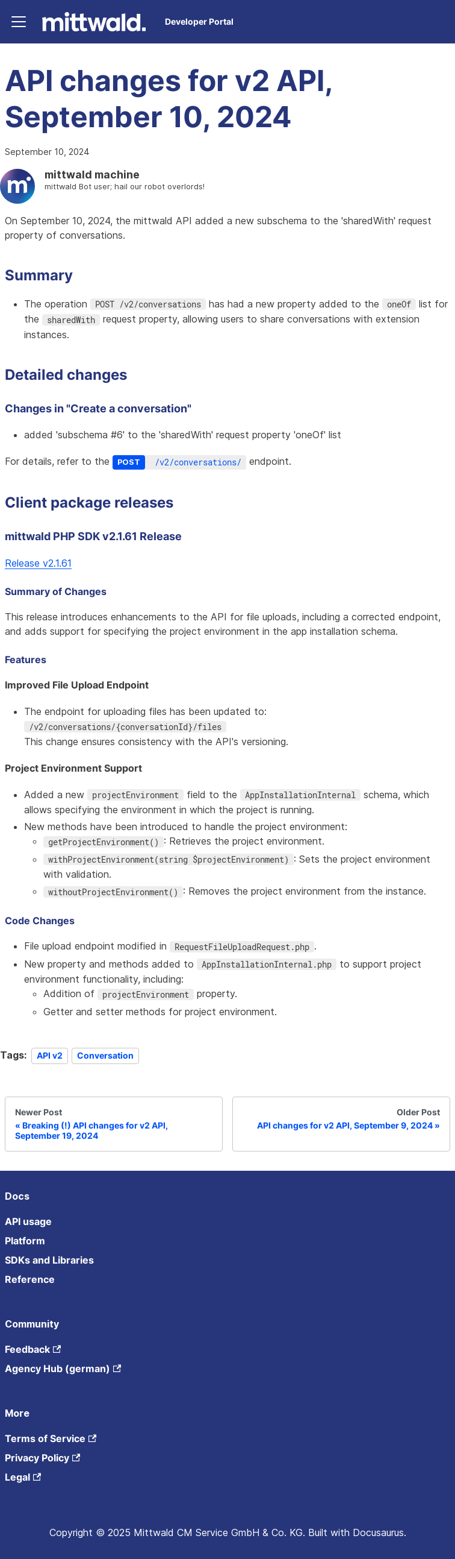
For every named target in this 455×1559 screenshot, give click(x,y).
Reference (30, 1279)
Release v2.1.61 (38, 563)
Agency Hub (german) (63, 1368)
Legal (23, 1477)
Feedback (33, 1349)
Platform (25, 1241)
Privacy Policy (42, 1458)
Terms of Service (50, 1438)
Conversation (105, 1055)
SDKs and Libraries (49, 1260)
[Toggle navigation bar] (19, 22)
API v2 (50, 1055)
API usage (28, 1221)
